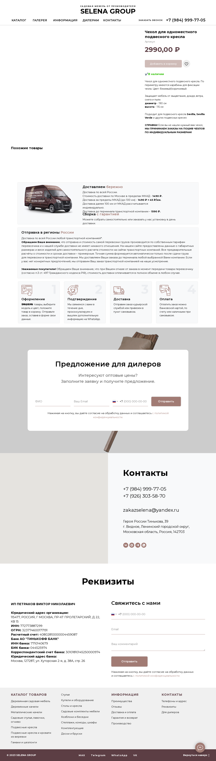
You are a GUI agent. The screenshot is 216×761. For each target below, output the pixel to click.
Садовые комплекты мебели (80, 711)
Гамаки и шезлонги (24, 742)
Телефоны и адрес (174, 701)
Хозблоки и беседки (74, 716)
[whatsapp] (143, 545)
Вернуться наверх (196, 755)
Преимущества (121, 701)
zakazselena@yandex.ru (151, 510)
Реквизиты (169, 706)
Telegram (98, 755)
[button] (150, 20)
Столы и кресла (71, 705)
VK (135, 755)
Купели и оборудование (77, 700)
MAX (82, 755)
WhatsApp (119, 755)
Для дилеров (170, 712)
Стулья (65, 694)
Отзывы (116, 706)
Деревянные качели (24, 706)
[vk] (125, 545)
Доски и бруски (71, 733)
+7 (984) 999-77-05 (144, 489)
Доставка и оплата (123, 712)
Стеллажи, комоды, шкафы (79, 722)
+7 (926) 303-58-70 (144, 496)
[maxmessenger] (131, 545)
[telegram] (137, 545)
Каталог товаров (29, 695)
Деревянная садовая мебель (30, 701)
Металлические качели (26, 712)
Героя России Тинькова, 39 (145, 521)
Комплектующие (72, 728)
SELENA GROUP (108, 11)
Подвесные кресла (24, 727)
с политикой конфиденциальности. (156, 675)
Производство (121, 723)
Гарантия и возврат (124, 717)
